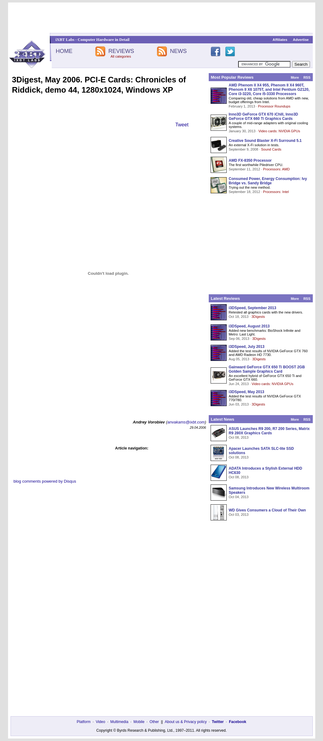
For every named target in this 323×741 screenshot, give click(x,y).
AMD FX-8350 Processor (250, 160)
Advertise (301, 40)
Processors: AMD (276, 169)
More (295, 77)
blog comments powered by (45, 481)
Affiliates (280, 40)
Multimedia (119, 722)
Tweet (182, 124)
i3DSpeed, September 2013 (252, 308)
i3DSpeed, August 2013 (249, 326)
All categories (121, 56)
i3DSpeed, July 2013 (246, 346)
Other (154, 722)
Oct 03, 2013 (239, 514)
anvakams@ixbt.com (186, 422)
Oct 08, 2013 (239, 437)
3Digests (258, 316)
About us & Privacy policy (186, 722)
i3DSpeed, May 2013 (246, 392)
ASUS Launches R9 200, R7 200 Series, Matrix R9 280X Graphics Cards (269, 431)
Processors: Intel (276, 192)
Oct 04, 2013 (239, 497)
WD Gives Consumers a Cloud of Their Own (267, 510)
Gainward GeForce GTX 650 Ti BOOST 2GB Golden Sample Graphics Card (267, 369)
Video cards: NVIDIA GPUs (279, 131)
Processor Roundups (274, 106)
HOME (64, 51)
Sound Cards (271, 149)
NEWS (178, 51)
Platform (84, 722)
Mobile (138, 722)
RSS (307, 77)
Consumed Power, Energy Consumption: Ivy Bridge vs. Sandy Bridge (268, 181)
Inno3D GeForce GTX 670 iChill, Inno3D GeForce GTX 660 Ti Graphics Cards (263, 116)
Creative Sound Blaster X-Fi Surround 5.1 (265, 140)
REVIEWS (121, 51)
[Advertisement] (161, 18)
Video (100, 722)
